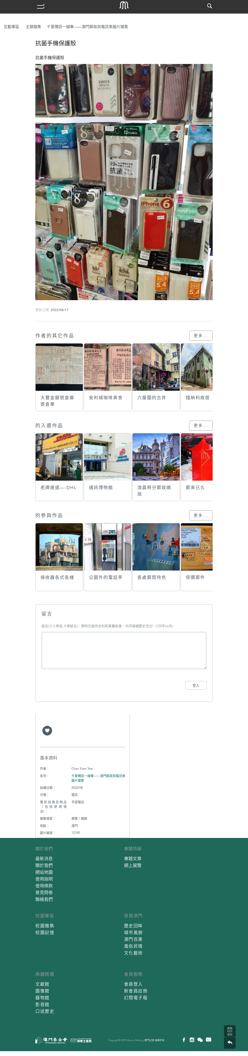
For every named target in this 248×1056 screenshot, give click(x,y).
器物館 (42, 997)
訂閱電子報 (136, 997)
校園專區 (44, 915)
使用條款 (44, 885)
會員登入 (133, 984)
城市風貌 (133, 932)
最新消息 (44, 858)
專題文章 (132, 858)
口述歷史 (44, 1011)
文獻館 (42, 984)
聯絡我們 (44, 899)
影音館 (42, 1004)
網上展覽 (132, 865)
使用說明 (44, 879)
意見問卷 (44, 892)
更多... (201, 335)
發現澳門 (133, 915)
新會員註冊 (136, 990)
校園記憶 (44, 932)
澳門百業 (133, 939)
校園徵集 (44, 925)
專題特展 (132, 848)
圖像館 (42, 990)
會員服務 (133, 974)
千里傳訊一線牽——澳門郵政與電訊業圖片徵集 (87, 26)
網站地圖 (44, 872)
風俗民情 (133, 946)
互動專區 (11, 26)
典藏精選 (44, 974)
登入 (196, 685)
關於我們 (44, 848)
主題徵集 (33, 26)
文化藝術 (133, 952)
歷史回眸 (133, 925)
